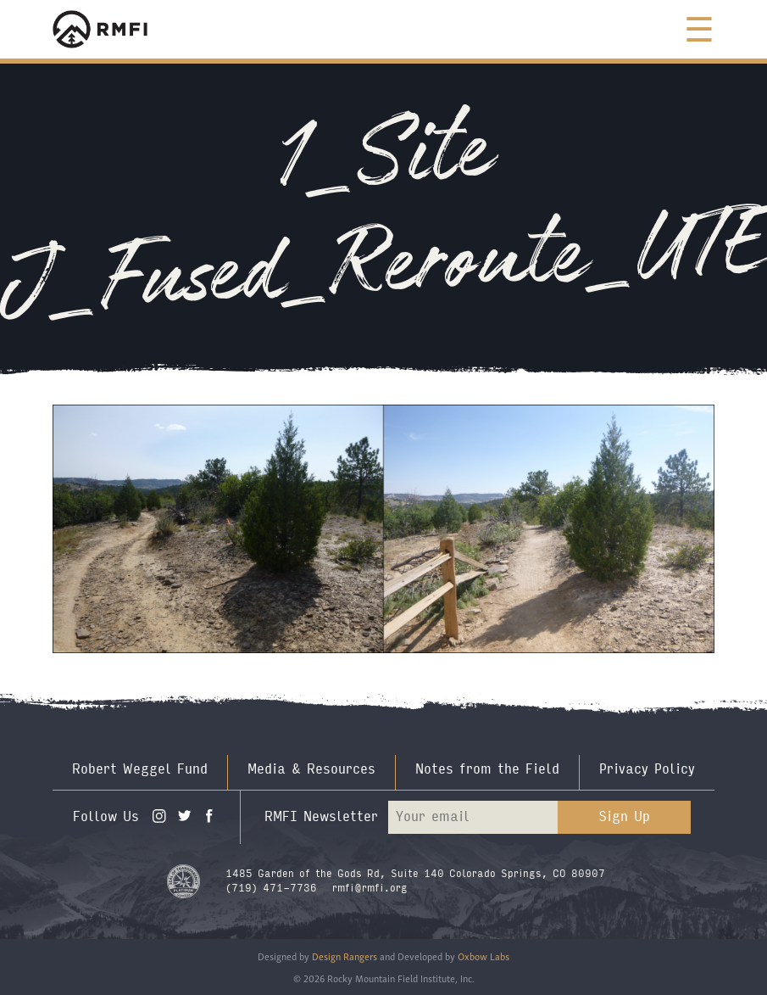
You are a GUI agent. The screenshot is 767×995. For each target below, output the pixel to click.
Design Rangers (344, 955)
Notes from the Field (487, 769)
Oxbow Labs (483, 955)
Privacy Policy (647, 769)
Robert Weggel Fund (140, 769)
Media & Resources (311, 769)
